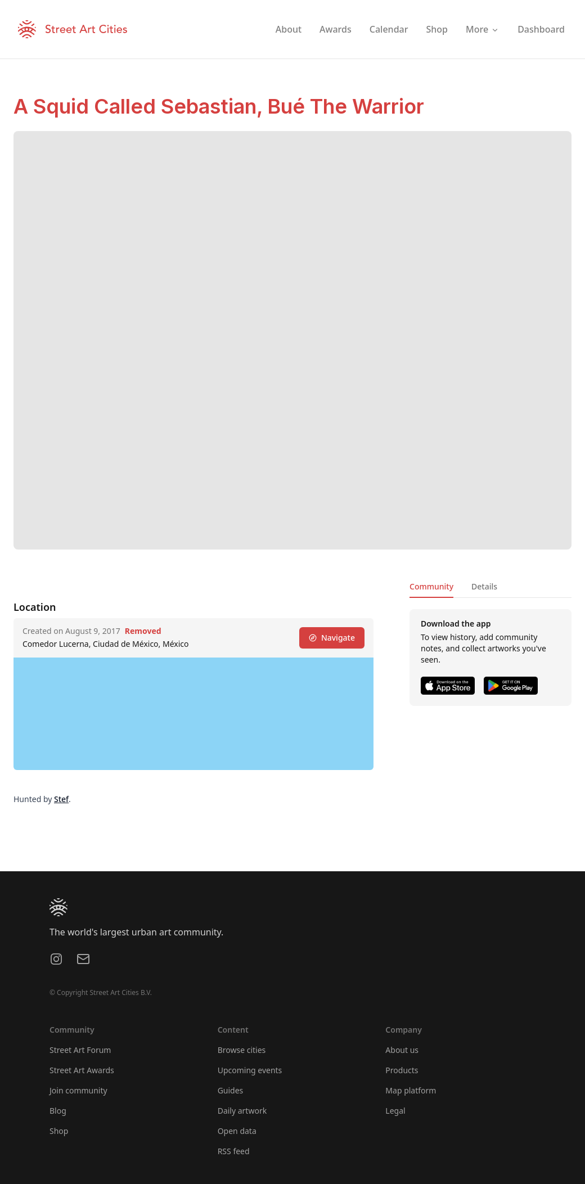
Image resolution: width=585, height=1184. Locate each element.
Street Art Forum (80, 1050)
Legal (395, 1110)
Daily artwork (242, 1110)
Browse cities (242, 1050)
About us (401, 1050)
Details (484, 586)
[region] (194, 714)
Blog (58, 1110)
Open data (237, 1131)
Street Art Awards (82, 1070)
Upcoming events (250, 1070)
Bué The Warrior (345, 106)
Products (401, 1070)
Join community (78, 1090)
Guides (231, 1090)
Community (431, 586)
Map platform (410, 1090)
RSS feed (234, 1151)
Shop (59, 1131)
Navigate (332, 637)
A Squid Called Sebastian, (140, 106)
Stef (61, 799)
